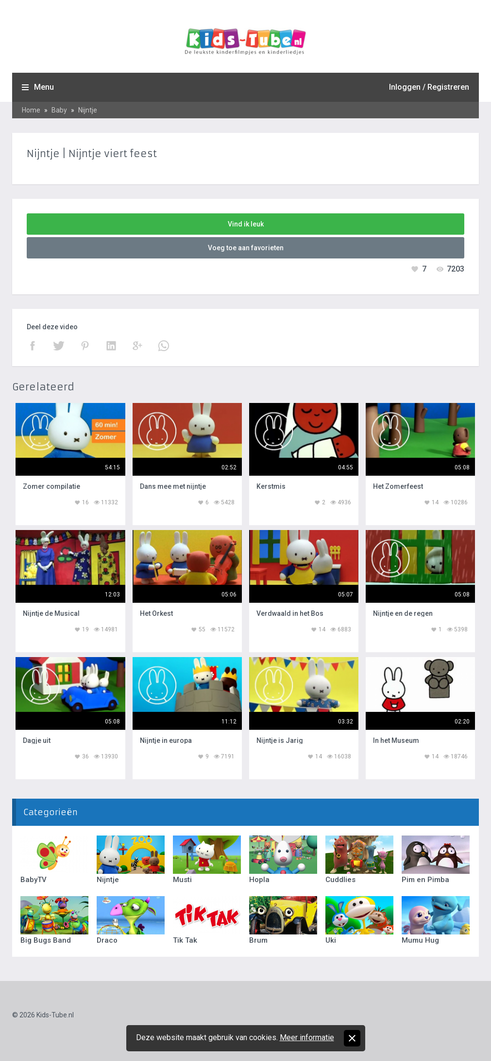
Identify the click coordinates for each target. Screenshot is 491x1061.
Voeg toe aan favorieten (246, 248)
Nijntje (87, 110)
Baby (59, 110)
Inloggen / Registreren (429, 87)
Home (31, 110)
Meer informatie (307, 1037)
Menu (44, 87)
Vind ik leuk (246, 224)
